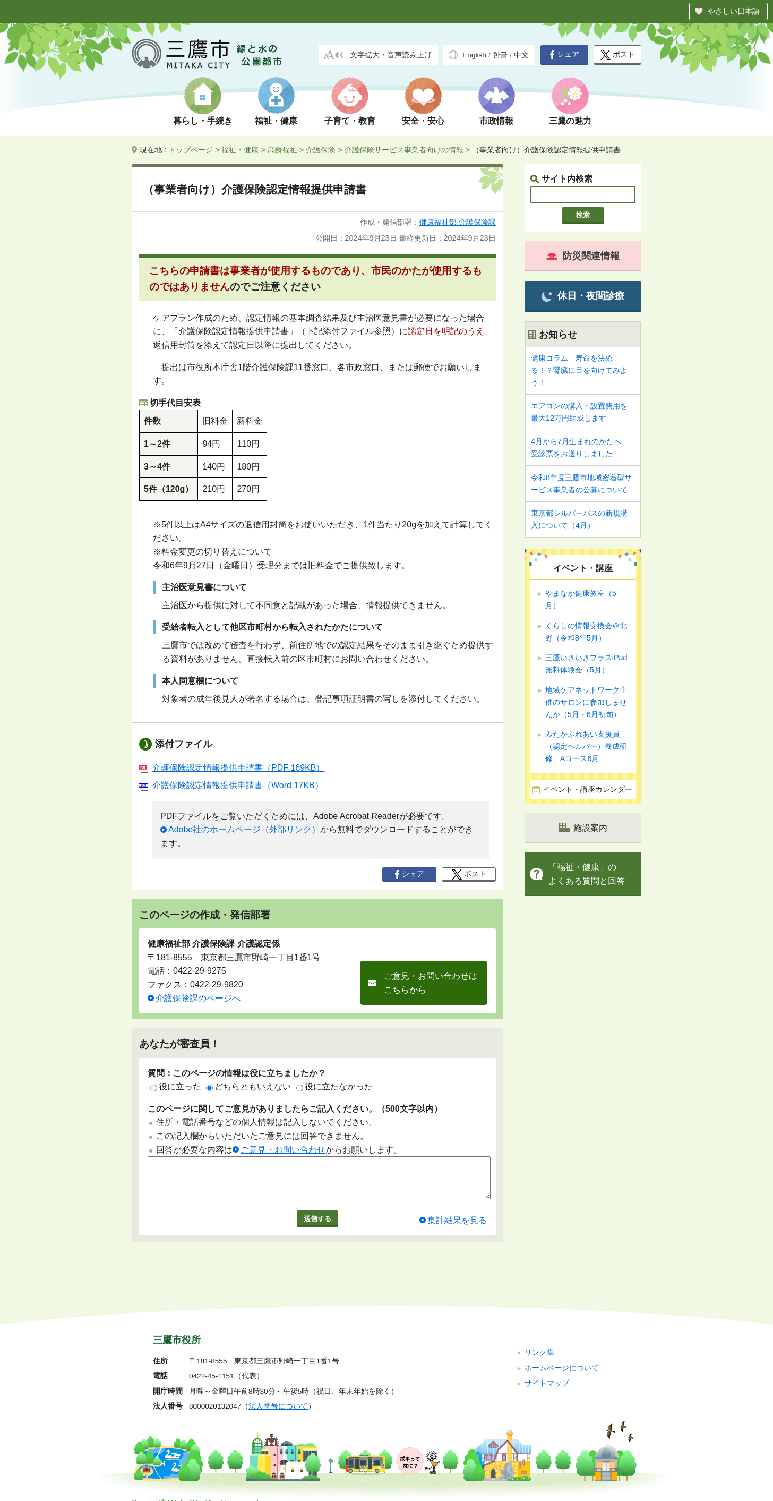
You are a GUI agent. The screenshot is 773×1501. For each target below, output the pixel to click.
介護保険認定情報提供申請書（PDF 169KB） (231, 767)
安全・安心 (423, 120)
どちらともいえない (248, 1086)
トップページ (190, 150)
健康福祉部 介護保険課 (457, 222)
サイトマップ (547, 1369)
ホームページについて (562, 1354)
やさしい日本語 (734, 11)
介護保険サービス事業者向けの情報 (404, 150)
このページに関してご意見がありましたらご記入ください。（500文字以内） (295, 1108)
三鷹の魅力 (570, 120)
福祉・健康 (276, 120)
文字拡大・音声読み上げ (391, 55)
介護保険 (321, 150)
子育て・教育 (349, 120)
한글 (500, 55)
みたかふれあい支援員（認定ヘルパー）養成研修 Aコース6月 (586, 746)
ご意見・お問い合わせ (283, 1149)
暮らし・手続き (203, 120)
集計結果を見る (457, 1228)
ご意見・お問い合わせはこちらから (430, 982)
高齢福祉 (282, 150)
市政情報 (496, 120)
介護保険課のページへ (198, 998)
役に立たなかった (334, 1086)
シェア (564, 54)
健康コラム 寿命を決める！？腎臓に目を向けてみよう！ (579, 370)
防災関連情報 (583, 256)
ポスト (617, 55)
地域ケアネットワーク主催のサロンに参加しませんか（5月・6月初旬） (586, 702)
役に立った (175, 1086)
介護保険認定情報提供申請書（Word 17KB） (231, 785)
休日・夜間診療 (583, 296)
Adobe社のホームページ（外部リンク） (244, 829)
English (474, 55)
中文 (521, 55)
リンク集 (539, 1339)
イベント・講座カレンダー (587, 790)
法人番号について (278, 1392)
